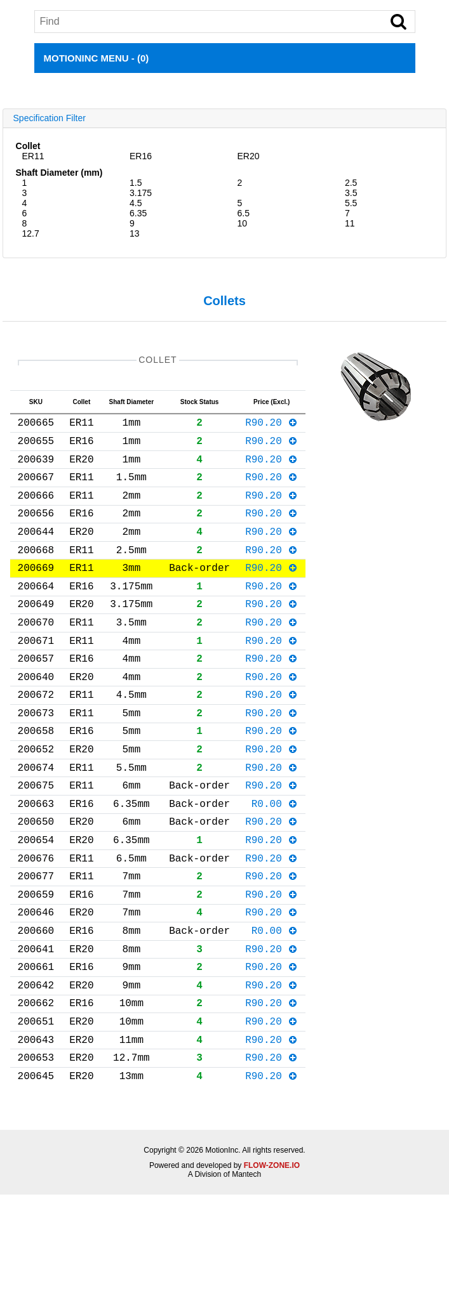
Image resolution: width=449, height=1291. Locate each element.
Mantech (246, 1270)
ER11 (33, 156)
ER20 (248, 156)
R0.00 (274, 861)
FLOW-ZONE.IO (272, 1261)
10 (242, 223)
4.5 (136, 203)
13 (135, 233)
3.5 (351, 193)
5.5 (351, 203)
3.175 (141, 193)
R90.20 (271, 427)
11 (350, 223)
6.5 (243, 213)
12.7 (30, 233)
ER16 (141, 156)
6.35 (138, 213)
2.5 (351, 183)
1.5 (136, 183)
